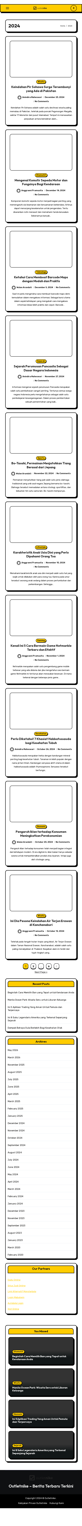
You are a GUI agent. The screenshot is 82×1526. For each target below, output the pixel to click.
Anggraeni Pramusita (30, 192)
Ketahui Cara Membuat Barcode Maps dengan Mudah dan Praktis (41, 283)
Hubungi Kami (56, 1521)
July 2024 (13, 1177)
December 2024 (16, 1141)
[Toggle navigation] (7, 8)
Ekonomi (41, 842)
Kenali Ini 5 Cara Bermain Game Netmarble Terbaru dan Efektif (41, 657)
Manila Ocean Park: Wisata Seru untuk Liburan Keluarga (37, 1017)
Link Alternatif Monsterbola (22, 1309)
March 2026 (14, 1075)
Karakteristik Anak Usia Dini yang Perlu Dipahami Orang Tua (41, 562)
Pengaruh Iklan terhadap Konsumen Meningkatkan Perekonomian (41, 849)
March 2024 (14, 1207)
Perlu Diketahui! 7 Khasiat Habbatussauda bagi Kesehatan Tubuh (41, 751)
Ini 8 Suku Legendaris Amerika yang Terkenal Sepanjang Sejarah (39, 1469)
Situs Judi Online (16, 1303)
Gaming (41, 649)
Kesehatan (41, 744)
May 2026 (13, 1068)
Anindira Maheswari (30, 98)
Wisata (41, 82)
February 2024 (15, 1214)
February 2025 (15, 1126)
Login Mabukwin (16, 1315)
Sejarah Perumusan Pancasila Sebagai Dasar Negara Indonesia (41, 373)
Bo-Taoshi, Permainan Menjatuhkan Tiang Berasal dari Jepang (41, 471)
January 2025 (15, 1133)
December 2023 (16, 1228)
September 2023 (16, 1243)
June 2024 (13, 1185)
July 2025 (13, 1097)
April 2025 (13, 1112)
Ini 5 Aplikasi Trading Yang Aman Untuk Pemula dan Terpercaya (40, 1438)
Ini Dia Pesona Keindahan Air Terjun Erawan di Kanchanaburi (41, 940)
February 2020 (15, 1272)
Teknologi (41, 275)
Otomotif (41, 177)
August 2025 (15, 1090)
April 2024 (13, 1199)
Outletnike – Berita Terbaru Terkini (41, 1504)
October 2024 (15, 1155)
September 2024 (16, 1163)
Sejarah (41, 366)
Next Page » (41, 990)
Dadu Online (14, 1298)
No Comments (42, 102)
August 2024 (15, 1170)
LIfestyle (41, 555)
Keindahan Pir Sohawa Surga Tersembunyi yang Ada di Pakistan (41, 90)
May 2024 (13, 1192)
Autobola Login (15, 1321)
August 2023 (15, 1250)
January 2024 (15, 1221)
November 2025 (16, 1082)
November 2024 (16, 1148)
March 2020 (14, 1265)
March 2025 (14, 1119)
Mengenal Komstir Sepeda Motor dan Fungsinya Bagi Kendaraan (41, 184)
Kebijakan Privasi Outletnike (32, 1521)
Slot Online (13, 1326)
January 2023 (15, 1258)
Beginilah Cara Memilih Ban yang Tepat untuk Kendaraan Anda (41, 1010)
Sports (41, 464)
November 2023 (16, 1236)
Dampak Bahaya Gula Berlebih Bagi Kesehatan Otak (35, 1045)
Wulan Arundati (22, 291)
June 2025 (13, 1104)
